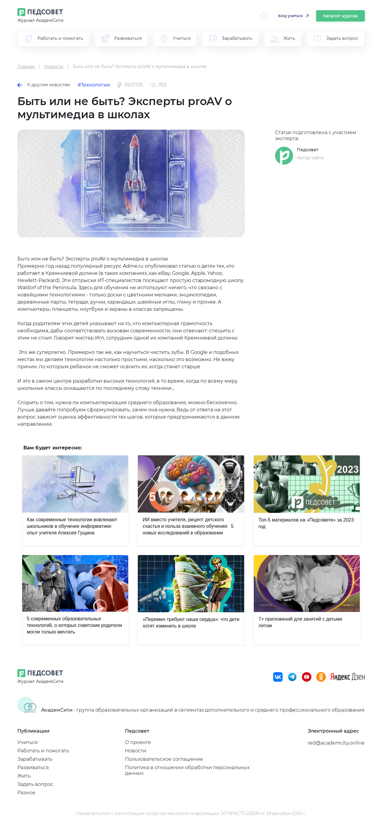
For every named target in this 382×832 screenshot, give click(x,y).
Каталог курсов (340, 16)
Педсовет (307, 149)
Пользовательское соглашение (164, 759)
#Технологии (94, 85)
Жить (24, 776)
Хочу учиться (290, 15)
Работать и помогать (43, 751)
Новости (135, 751)
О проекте (138, 742)
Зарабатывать (34, 759)
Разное (26, 792)
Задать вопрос (35, 784)
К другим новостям (43, 84)
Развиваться (33, 767)
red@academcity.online (336, 743)
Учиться (27, 742)
